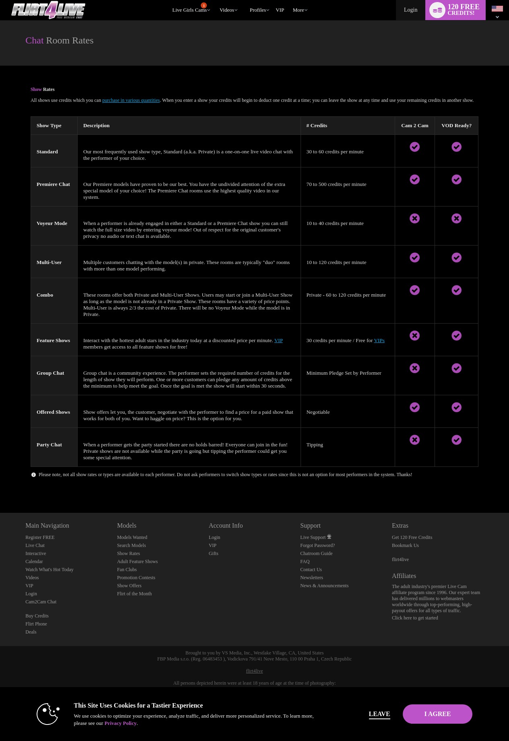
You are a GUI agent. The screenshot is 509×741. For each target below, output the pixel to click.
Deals (30, 632)
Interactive (35, 553)
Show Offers (129, 585)
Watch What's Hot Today (49, 569)
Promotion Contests (136, 577)
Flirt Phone (36, 624)
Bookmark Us (405, 545)
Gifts (213, 553)
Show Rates (128, 553)
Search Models (131, 545)
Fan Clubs (127, 569)
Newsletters (311, 577)
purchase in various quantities (131, 100)
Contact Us (311, 569)
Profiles (258, 10)
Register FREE (39, 537)
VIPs (379, 340)
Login (410, 10)
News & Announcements (324, 585)
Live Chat (35, 545)
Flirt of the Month (134, 594)
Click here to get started (415, 618)
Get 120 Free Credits (412, 537)
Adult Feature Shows (137, 561)
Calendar (34, 561)
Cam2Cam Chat (40, 602)
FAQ (304, 561)
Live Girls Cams (189, 7)
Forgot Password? (317, 545)
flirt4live (400, 559)
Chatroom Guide (316, 553)
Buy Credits (37, 616)
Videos (227, 10)
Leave (366, 713)
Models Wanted (132, 537)
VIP (280, 10)
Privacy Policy (108, 723)
